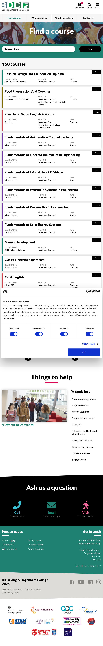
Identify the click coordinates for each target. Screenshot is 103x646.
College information (12, 589)
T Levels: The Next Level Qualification (84, 432)
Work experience (80, 411)
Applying (76, 424)
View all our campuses (88, 566)
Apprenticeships (36, 548)
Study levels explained (83, 440)
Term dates (8, 544)
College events (35, 540)
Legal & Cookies (33, 589)
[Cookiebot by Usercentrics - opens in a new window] (88, 292)
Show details (88, 344)
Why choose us (9, 548)
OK (84, 352)
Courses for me (35, 544)
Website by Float (10, 592)
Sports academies (81, 453)
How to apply (8, 540)
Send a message (93, 543)
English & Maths (80, 405)
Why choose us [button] (39, 18)
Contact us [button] (88, 18)
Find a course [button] (14, 18)
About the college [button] (63, 18)
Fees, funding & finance (84, 446)
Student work (79, 459)
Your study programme (84, 398)
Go (90, 48)
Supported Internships (83, 418)
